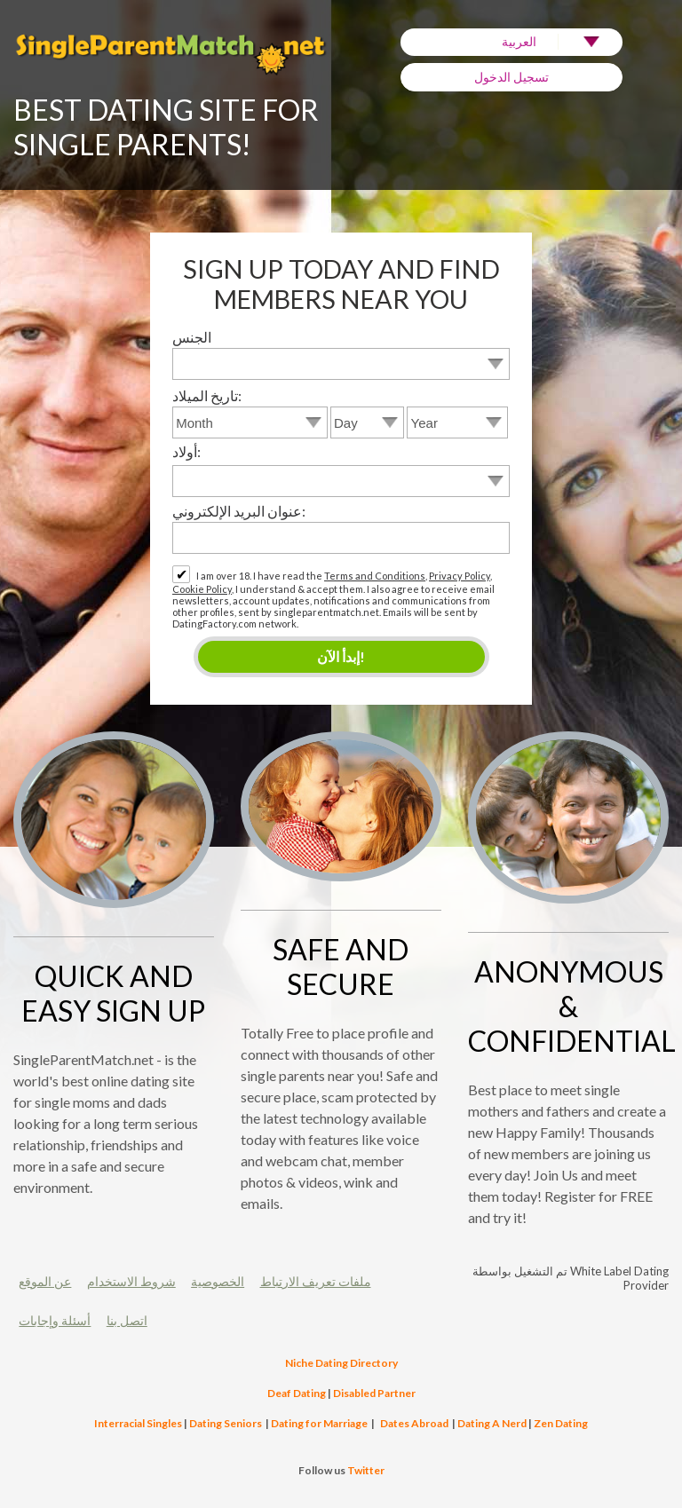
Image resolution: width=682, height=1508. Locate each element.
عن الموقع (45, 1281)
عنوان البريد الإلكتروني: (238, 510)
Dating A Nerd (492, 1423)
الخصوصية (217, 1281)
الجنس (191, 336)
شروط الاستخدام (131, 1281)
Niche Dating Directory (341, 1363)
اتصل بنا (127, 1320)
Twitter (366, 1470)
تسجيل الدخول (511, 76)
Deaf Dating (296, 1393)
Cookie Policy (202, 589)
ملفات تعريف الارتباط (315, 1281)
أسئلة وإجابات (55, 1320)
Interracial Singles (138, 1423)
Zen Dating (561, 1423)
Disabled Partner (374, 1393)
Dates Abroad (414, 1423)
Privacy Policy (459, 575)
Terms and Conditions (374, 575)
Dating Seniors (225, 1423)
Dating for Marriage (319, 1423)
